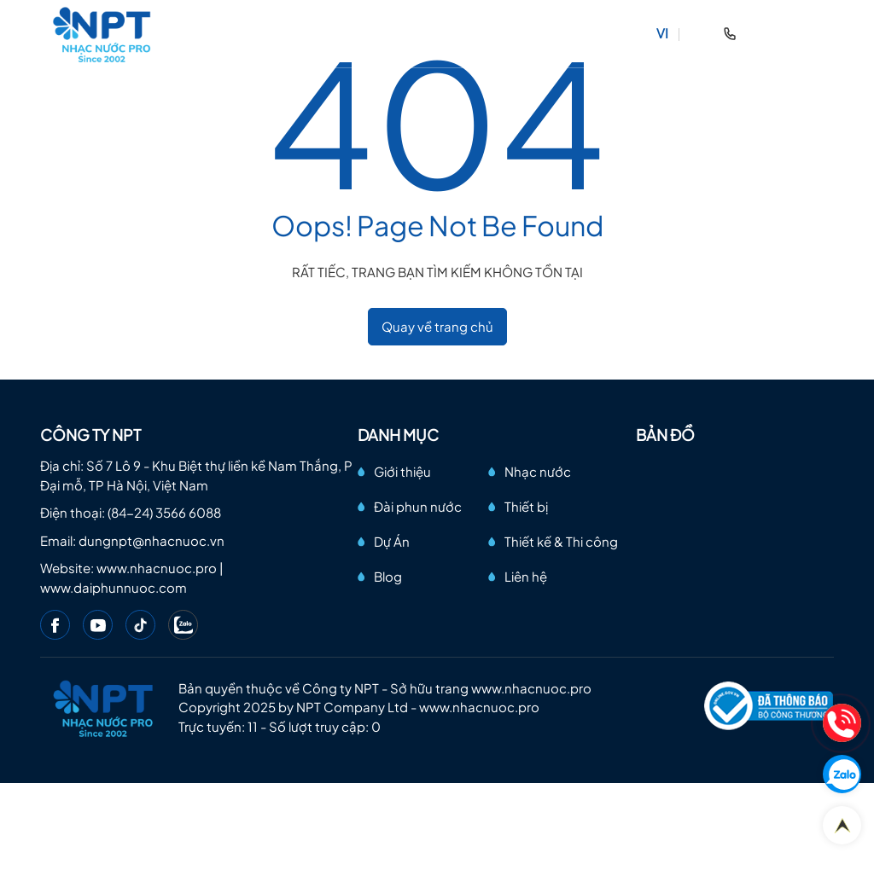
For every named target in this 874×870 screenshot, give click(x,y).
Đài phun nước (418, 506)
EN (698, 33)
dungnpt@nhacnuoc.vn (151, 540)
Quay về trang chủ (437, 326)
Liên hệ (525, 576)
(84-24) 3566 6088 (164, 512)
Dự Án (392, 541)
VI (662, 33)
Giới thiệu (402, 471)
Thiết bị (526, 506)
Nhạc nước (537, 471)
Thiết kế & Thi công (561, 541)
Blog (388, 576)
